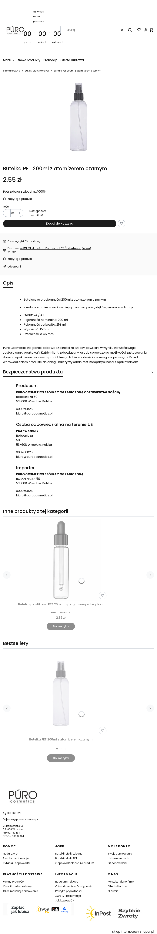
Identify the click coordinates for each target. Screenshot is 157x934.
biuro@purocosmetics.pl (34, 413)
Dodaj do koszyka (59, 223)
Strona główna (11, 70)
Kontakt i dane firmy (121, 881)
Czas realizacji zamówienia (20, 891)
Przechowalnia (117, 863)
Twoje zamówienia (120, 853)
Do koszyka (61, 626)
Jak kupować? (64, 900)
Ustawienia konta (119, 858)
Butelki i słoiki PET (66, 858)
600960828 (24, 409)
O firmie (113, 891)
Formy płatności (13, 881)
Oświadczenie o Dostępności (74, 886)
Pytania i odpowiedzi (16, 863)
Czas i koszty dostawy (17, 886)
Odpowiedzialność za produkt (74, 863)
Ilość (6, 206)
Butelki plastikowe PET (37, 70)
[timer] (42, 30)
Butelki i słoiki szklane (68, 853)
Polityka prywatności (68, 891)
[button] (129, 30)
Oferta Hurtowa (118, 886)
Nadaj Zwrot (10, 853)
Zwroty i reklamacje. (16, 858)
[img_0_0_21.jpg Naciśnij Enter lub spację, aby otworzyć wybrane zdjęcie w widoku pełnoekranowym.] (78, 119)
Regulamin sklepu (66, 881)
